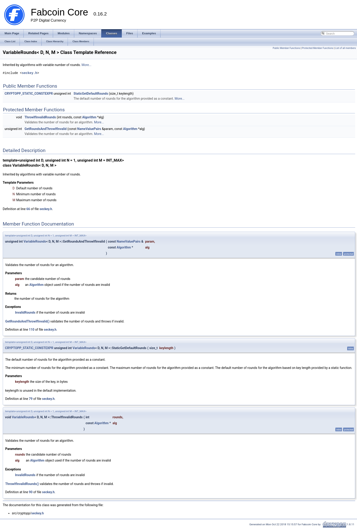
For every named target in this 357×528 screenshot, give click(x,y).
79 (31, 399)
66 (28, 209)
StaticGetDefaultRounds (91, 93)
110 (31, 329)
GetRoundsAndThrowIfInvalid (46, 129)
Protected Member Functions (317, 48)
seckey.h (29, 73)
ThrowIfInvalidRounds (40, 117)
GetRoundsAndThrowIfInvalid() (27, 321)
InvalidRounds (25, 312)
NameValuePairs (89, 129)
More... (86, 65)
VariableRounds (34, 241)
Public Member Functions (286, 48)
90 (31, 492)
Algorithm (89, 117)
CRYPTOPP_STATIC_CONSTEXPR (29, 93)
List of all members (345, 48)
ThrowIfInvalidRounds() (22, 484)
